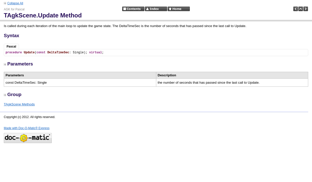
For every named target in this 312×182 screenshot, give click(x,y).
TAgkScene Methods (19, 104)
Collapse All (15, 3)
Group (12, 94)
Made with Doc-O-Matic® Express (26, 128)
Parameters (18, 63)
